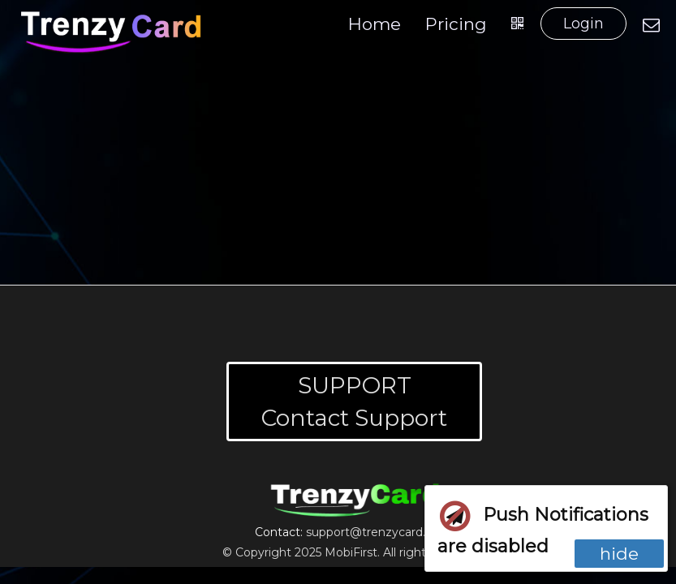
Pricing (456, 24)
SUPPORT (354, 385)
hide (619, 553)
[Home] (112, 31)
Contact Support (354, 418)
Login (583, 23)
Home (374, 24)
